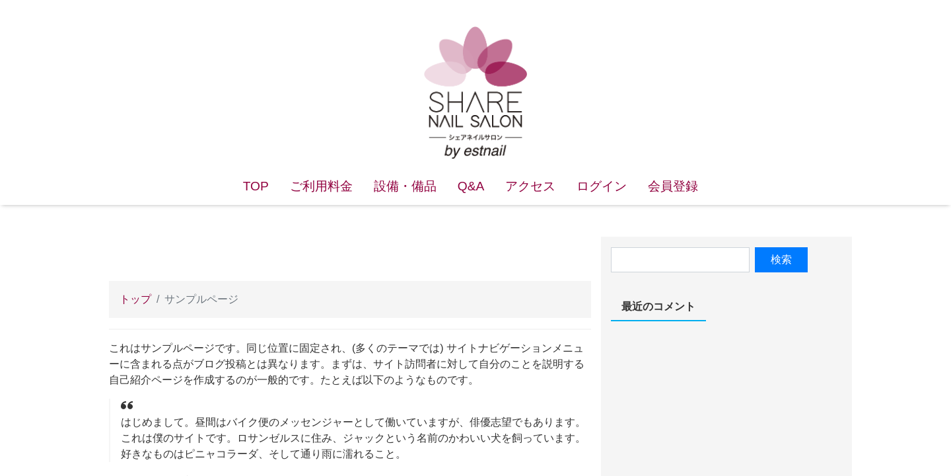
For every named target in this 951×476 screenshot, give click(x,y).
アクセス (530, 186)
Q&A (471, 186)
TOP (256, 186)
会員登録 (673, 186)
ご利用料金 (321, 186)
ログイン (602, 186)
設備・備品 (405, 186)
